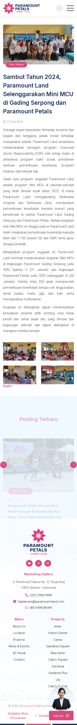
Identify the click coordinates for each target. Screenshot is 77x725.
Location (19, 633)
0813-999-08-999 (38, 608)
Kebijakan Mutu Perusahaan (18, 716)
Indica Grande (58, 633)
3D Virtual (19, 653)
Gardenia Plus (57, 673)
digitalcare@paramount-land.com (38, 601)
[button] (73, 465)
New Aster (58, 653)
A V (61, 715)
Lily (58, 680)
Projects (19, 640)
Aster (58, 626)
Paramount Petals (30, 706)
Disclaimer (46, 716)
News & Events (19, 646)
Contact (19, 659)
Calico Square (58, 659)
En (59, 8)
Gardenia (58, 666)
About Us (19, 626)
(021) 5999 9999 (38, 595)
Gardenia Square (58, 646)
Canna (58, 640)
